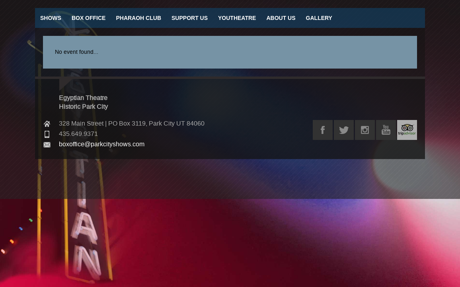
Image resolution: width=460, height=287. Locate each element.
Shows (50, 18)
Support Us (190, 18)
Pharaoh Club (138, 18)
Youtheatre (237, 18)
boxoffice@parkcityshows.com (101, 144)
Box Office (89, 18)
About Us (280, 18)
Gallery (319, 18)
